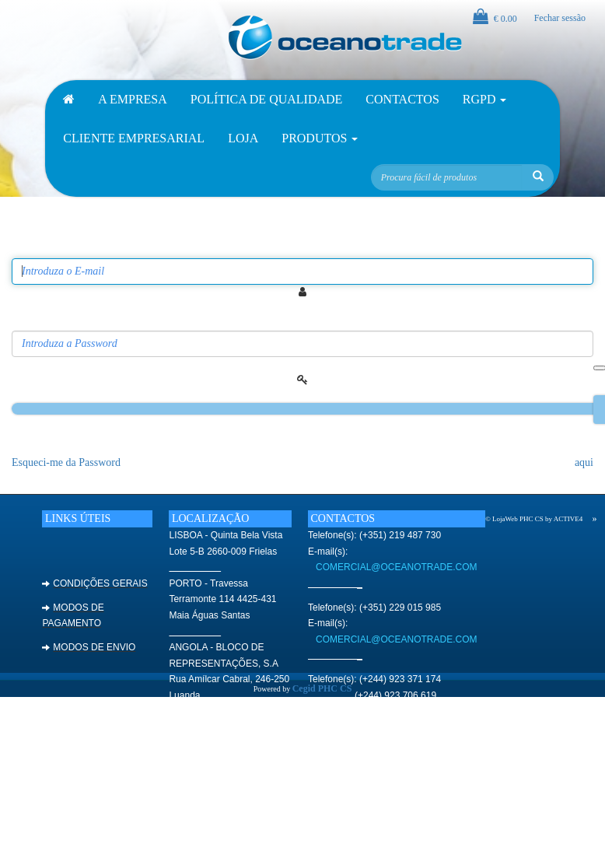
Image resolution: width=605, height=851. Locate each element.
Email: (27, 246)
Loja (243, 138)
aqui (584, 462)
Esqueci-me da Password (66, 462)
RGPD (485, 99)
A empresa (132, 99)
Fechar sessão (560, 17)
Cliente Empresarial (134, 138)
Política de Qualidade (267, 99)
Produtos (320, 138)
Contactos (402, 99)
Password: (36, 319)
